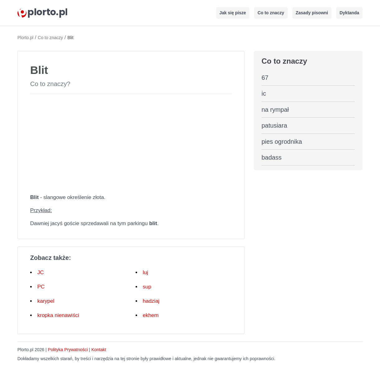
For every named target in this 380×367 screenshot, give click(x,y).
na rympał (275, 109)
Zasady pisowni (312, 12)
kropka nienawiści (58, 315)
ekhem (151, 315)
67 (265, 77)
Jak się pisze (233, 12)
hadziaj (151, 301)
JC (40, 272)
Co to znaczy (270, 12)
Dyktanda (349, 12)
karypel (45, 301)
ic (264, 93)
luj (145, 272)
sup (147, 287)
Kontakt (98, 349)
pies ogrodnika (282, 141)
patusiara (274, 125)
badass (272, 157)
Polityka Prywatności (68, 349)
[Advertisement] (131, 142)
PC (41, 287)
